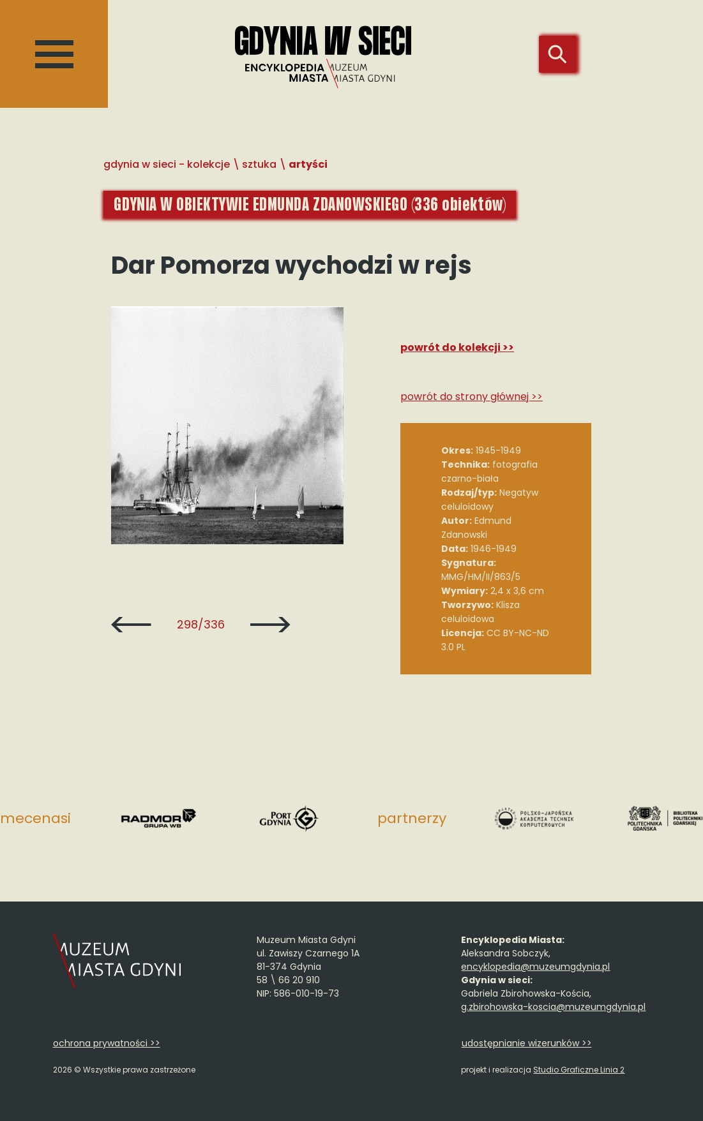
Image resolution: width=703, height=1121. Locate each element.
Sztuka (259, 164)
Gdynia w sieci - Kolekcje (166, 164)
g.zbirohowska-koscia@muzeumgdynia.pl (553, 1006)
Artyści (308, 164)
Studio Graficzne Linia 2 (578, 1069)
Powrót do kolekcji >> (457, 347)
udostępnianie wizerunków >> (527, 1043)
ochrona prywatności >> (106, 1043)
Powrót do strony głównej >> (471, 396)
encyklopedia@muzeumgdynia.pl (535, 966)
